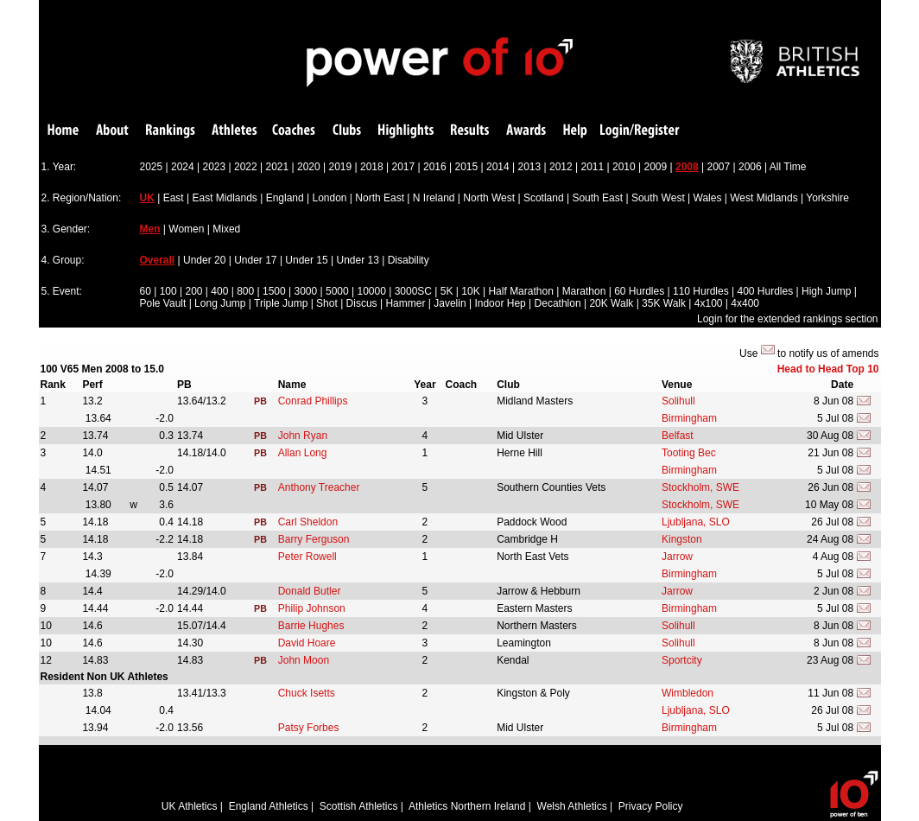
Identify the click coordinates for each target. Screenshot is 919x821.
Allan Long (302, 453)
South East (597, 198)
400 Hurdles (765, 291)
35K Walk (664, 303)
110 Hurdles (701, 291)
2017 (403, 167)
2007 (719, 167)
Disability (408, 260)
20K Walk (611, 303)
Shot (327, 303)
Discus (361, 303)
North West (489, 198)
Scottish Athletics (359, 806)
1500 (274, 291)
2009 (656, 167)
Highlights (406, 131)
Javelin (450, 303)
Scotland (543, 198)
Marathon (584, 291)
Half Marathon (520, 291)
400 (219, 291)
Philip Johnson (311, 608)
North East (379, 198)
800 (245, 291)
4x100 (708, 303)
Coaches (293, 131)
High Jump (826, 291)
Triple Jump (280, 303)
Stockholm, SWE (700, 487)
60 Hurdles (639, 291)
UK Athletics (190, 806)
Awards (526, 131)
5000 (337, 291)
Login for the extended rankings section (787, 319)
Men (150, 229)
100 (168, 291)
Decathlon (558, 303)
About (112, 131)
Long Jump (219, 303)
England (285, 198)
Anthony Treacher (319, 487)
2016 (435, 167)
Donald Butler (309, 591)
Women (186, 229)
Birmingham (689, 418)
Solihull (678, 401)
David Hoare (307, 643)
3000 (305, 291)
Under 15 (306, 260)
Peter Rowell (307, 557)
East (173, 198)
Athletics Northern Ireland (467, 806)
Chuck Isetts (306, 693)
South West (658, 198)
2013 (530, 167)
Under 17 (255, 260)
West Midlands (763, 198)
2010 (624, 167)
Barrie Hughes (311, 626)
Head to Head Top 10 (828, 369)
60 (145, 291)
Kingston (682, 539)
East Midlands (224, 198)
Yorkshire (827, 198)
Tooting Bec (689, 453)
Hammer (405, 303)
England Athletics (268, 806)
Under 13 (358, 260)
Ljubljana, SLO (696, 522)
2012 (561, 167)
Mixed (226, 229)
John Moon (303, 660)
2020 (308, 167)
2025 (151, 167)
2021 (277, 167)
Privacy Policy (650, 806)
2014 (498, 167)
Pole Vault (163, 303)
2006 (750, 167)
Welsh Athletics (572, 806)
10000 (371, 291)
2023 (214, 167)
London (329, 198)
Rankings (170, 131)
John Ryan (302, 436)
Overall (157, 260)
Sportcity (682, 660)
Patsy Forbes (308, 728)
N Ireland (434, 198)
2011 (593, 167)
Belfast (678, 436)
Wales (708, 198)
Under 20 (204, 260)
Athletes (234, 131)
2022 (245, 167)
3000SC (413, 291)
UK (147, 198)
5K (446, 291)
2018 (371, 167)
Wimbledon (687, 693)
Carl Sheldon (308, 522)
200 (193, 291)
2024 (182, 167)
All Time (788, 167)
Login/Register (640, 131)
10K (470, 291)
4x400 (745, 303)
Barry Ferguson (314, 539)
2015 (467, 167)
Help (575, 131)
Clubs (347, 131)
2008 (687, 167)
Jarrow (677, 557)
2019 (340, 167)
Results (470, 131)
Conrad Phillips (313, 401)
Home (63, 131)
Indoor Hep (499, 303)
